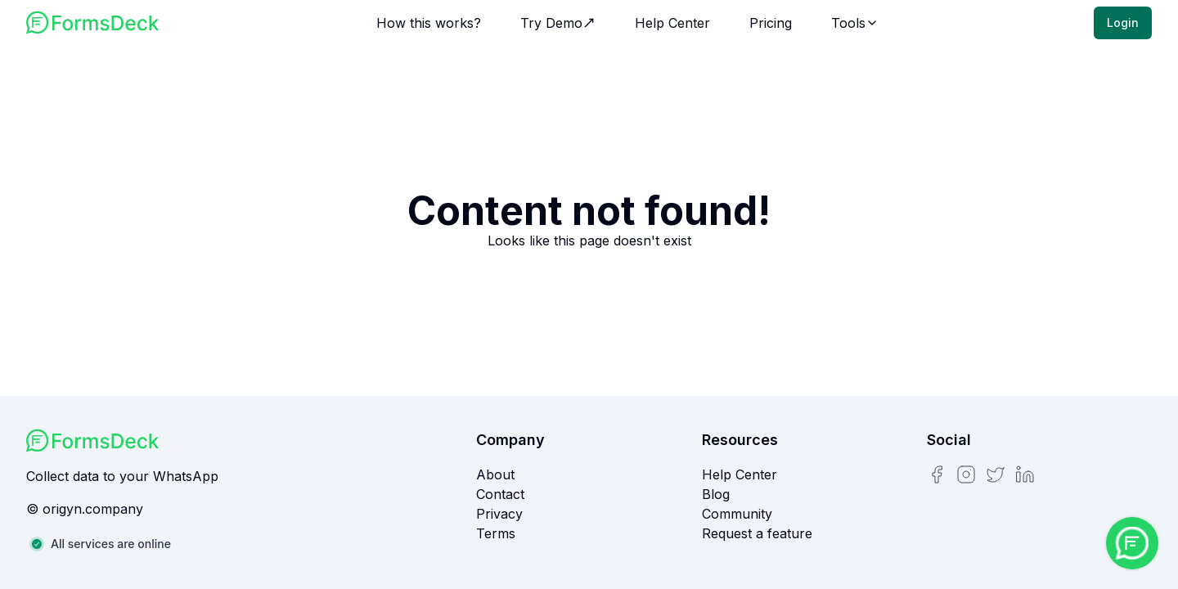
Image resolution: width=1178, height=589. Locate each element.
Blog (716, 494)
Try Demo (558, 23)
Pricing (770, 23)
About (495, 474)
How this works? (428, 23)
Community (737, 514)
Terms (495, 533)
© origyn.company (84, 509)
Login (1123, 22)
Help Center (672, 23)
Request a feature (757, 533)
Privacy (499, 514)
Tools (855, 23)
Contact (500, 494)
